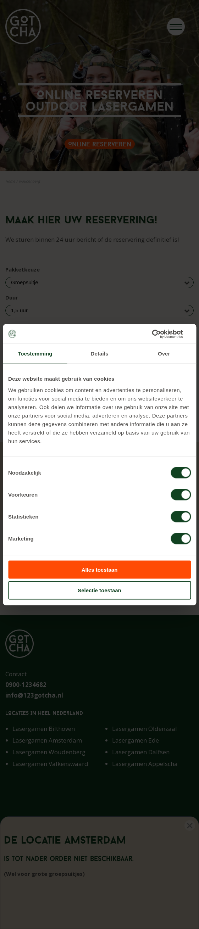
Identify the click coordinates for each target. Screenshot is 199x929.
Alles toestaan (100, 569)
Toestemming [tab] (35, 354)
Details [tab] (100, 354)
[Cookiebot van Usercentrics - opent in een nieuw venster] (160, 333)
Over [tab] (164, 354)
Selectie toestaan (99, 590)
